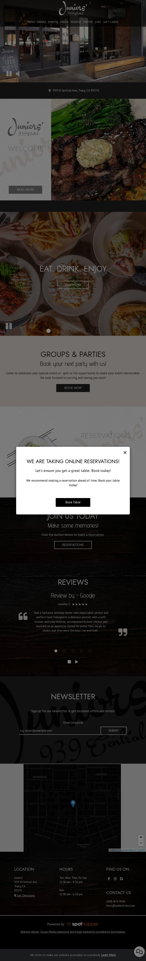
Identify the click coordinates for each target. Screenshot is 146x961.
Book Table (73, 502)
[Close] (125, 452)
